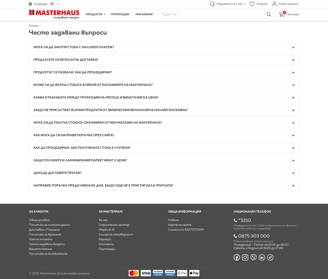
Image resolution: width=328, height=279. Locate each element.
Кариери (105, 239)
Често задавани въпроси (47, 244)
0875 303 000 (254, 236)
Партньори (107, 249)
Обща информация (184, 211)
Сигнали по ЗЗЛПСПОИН (186, 229)
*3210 (244, 220)
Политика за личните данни (49, 224)
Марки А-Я (106, 229)
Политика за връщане (45, 234)
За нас (103, 220)
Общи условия (39, 220)
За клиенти (38, 211)
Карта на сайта (179, 224)
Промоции (120, 14)
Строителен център (114, 224)
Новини (173, 220)
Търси (268, 14)
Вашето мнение (40, 249)
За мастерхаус (111, 211)
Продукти (94, 14)
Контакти (106, 244)
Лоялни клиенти (41, 239)
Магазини (144, 14)
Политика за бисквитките (48, 253)
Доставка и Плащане (44, 229)
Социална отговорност (116, 234)
